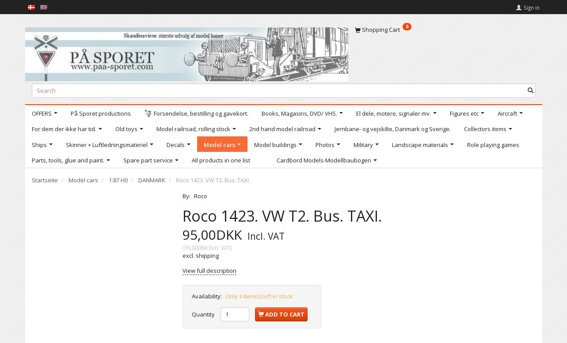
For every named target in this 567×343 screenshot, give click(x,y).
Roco (200, 196)
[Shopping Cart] (445, 29)
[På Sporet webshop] (186, 52)
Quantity (204, 314)
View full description (209, 271)
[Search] (530, 90)
